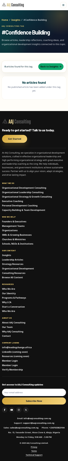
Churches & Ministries (14, 239)
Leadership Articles (12, 259)
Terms (34, 451)
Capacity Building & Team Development (23, 210)
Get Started (14, 138)
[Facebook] (4, 409)
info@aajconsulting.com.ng (37, 418)
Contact (6, 335)
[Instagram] (18, 409)
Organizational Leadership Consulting (22, 192)
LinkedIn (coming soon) (15, 351)
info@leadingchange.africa (17, 347)
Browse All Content (12, 277)
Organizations (10, 230)
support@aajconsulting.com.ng (38, 423)
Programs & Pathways (14, 297)
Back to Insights (50, 66)
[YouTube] (11, 409)
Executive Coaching (12, 201)
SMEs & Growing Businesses (17, 234)
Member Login (10, 360)
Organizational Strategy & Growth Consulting (27, 196)
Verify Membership (12, 369)
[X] (25, 409)
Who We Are (8, 288)
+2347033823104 (56, 427)
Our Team (7, 327)
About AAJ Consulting (13, 322)
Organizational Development (18, 268)
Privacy (34, 447)
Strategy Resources (12, 264)
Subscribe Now (34, 400)
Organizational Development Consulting (24, 187)
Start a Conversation (13, 306)
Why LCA (6, 302)
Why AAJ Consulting (12, 331)
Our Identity (9, 293)
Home (5, 19)
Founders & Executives (14, 221)
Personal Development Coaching (19, 205)
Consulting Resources (13, 273)
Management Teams (13, 225)
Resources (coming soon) (15, 356)
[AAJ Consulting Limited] (13, 5)
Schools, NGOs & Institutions (17, 243)
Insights (15, 19)
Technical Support (34, 455)
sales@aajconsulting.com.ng (24, 427)
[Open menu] (63, 5)
